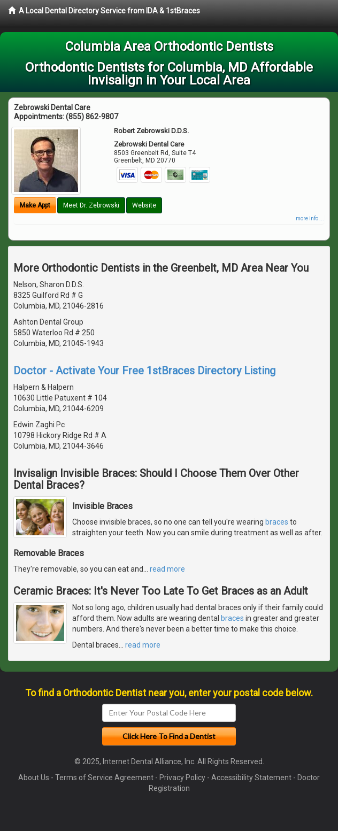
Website (144, 205)
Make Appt (35, 205)
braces (276, 522)
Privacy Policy (182, 777)
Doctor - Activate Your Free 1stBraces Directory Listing (144, 370)
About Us (33, 777)
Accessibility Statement (251, 777)
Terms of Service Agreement (104, 777)
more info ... (310, 218)
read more (167, 569)
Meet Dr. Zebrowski (91, 205)
